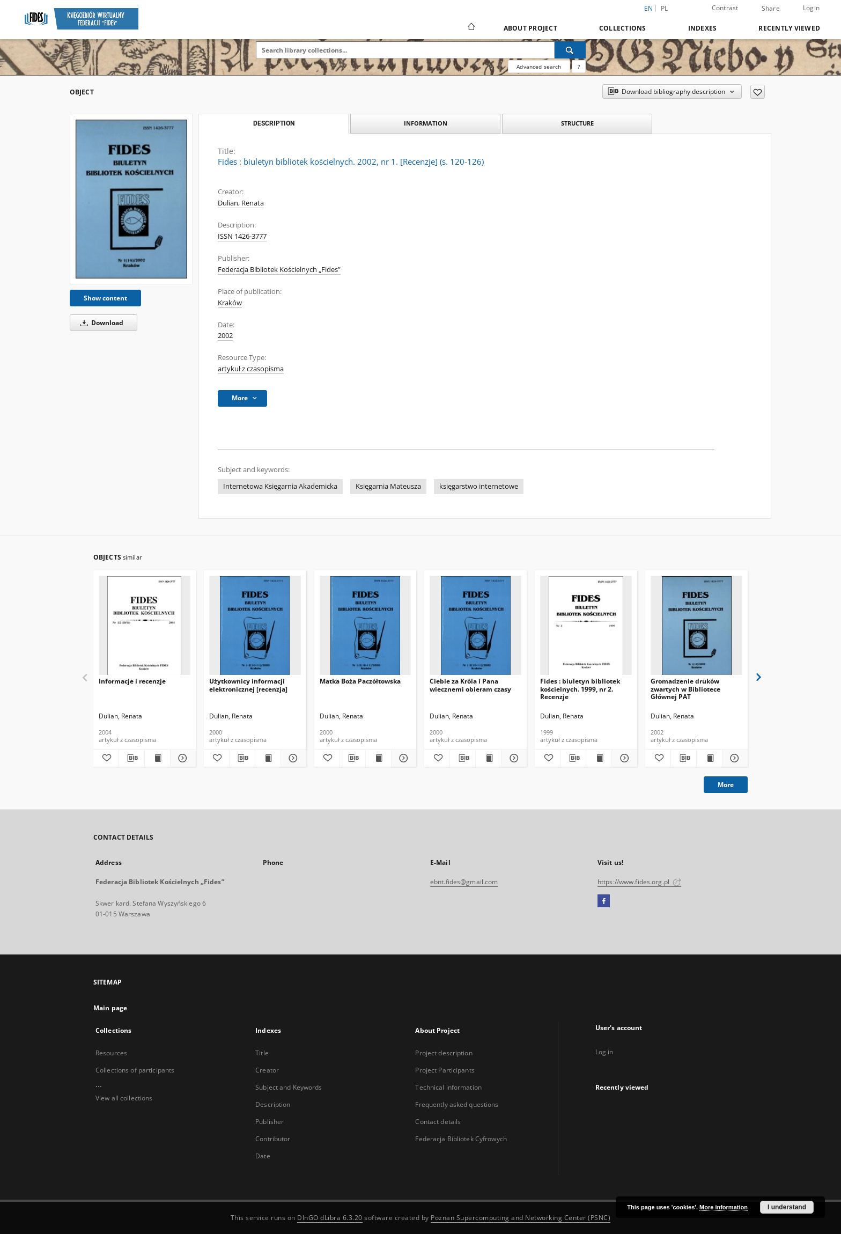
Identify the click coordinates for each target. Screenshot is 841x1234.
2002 (225, 335)
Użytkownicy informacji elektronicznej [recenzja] (248, 685)
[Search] (570, 49)
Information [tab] (425, 123)
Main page (110, 1007)
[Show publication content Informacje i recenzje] (157, 758)
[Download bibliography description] (131, 758)
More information (723, 1207)
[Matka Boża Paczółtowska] (365, 625)
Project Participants (444, 1070)
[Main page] (471, 28)
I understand (787, 1207)
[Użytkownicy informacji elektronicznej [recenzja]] (255, 625)
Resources (111, 1052)
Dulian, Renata (241, 203)
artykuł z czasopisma (251, 368)
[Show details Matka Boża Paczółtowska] (402, 758)
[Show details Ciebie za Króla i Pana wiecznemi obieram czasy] (512, 758)
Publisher (269, 1121)
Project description (443, 1052)
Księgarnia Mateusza (388, 486)
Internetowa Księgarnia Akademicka (280, 486)
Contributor (272, 1138)
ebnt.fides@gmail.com (464, 881)
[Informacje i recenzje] (144, 625)
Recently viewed (789, 28)
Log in (604, 1051)
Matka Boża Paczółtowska (360, 681)
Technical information (448, 1087)
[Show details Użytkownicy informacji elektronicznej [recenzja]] (292, 758)
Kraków (230, 302)
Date (262, 1155)
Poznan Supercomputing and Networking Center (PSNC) (520, 1217)
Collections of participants (134, 1070)
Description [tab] (273, 123)
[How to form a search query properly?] (579, 66)
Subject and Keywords (288, 1087)
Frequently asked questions (456, 1104)
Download (100, 323)
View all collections (123, 1098)
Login (811, 7)
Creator (267, 1070)
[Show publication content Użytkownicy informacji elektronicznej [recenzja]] (268, 758)
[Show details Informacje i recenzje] (181, 758)
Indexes (702, 28)
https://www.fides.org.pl (639, 881)
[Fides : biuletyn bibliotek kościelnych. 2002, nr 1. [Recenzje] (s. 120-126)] (131, 199)
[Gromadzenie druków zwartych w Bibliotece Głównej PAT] (696, 625)
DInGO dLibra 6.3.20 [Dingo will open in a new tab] (330, 1217)
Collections (622, 28)
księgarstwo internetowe (478, 486)
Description (272, 1104)
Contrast (725, 7)
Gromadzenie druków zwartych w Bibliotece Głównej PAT (685, 689)
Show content (105, 298)
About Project (530, 28)
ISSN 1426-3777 (242, 236)
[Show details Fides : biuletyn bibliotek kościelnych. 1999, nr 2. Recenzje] (623, 758)
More (726, 784)
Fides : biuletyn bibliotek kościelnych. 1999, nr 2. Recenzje (580, 689)
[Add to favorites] (757, 92)
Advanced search (539, 66)
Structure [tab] (577, 123)
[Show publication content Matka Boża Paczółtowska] (378, 758)
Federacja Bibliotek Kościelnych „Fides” (279, 269)
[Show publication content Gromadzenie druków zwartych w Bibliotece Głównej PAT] (709, 758)
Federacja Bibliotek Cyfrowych (460, 1138)
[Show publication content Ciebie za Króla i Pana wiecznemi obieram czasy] (488, 758)
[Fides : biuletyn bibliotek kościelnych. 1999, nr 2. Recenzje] (586, 625)
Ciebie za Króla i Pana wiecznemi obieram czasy (470, 685)
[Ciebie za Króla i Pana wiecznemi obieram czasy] (475, 625)
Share (771, 8)
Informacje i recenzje (132, 681)
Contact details (438, 1121)
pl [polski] (664, 8)
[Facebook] (603, 901)
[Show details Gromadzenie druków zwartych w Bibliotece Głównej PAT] (733, 758)
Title (262, 1052)
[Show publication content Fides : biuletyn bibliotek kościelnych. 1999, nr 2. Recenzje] (598, 758)
